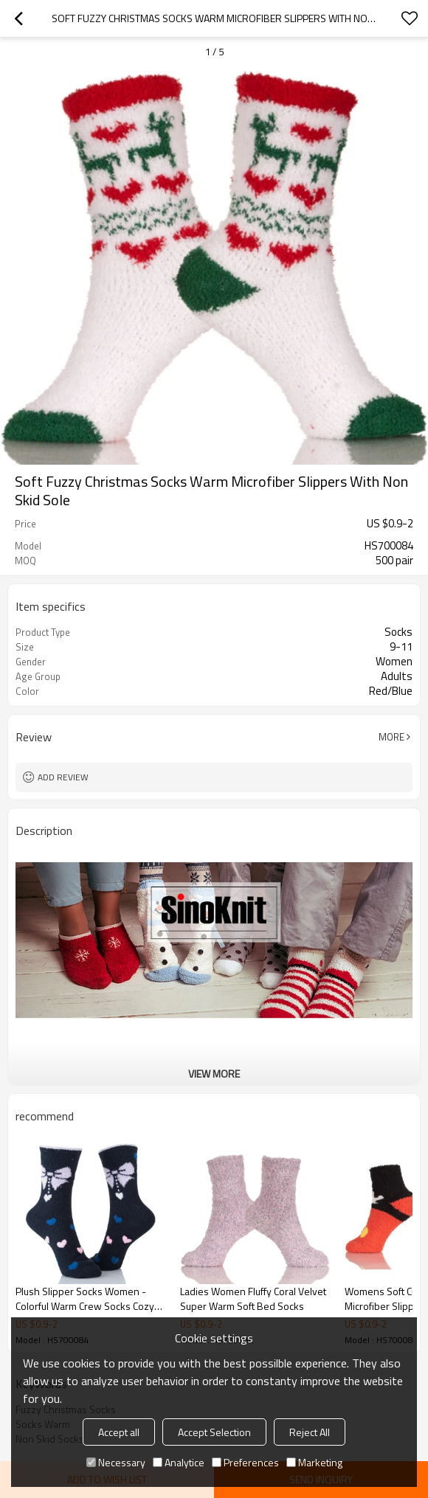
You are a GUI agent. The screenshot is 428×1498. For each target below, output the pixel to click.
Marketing (314, 1462)
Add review (63, 777)
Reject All (309, 1432)
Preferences (245, 1462)
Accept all (118, 1432)
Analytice (178, 1462)
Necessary (115, 1462)
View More (214, 1073)
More (391, 736)
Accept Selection (214, 1432)
